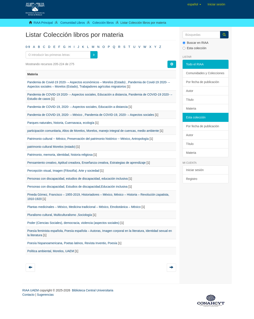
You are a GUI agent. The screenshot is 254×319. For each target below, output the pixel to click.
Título (190, 99)
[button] (194, 4)
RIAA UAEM (31, 290)
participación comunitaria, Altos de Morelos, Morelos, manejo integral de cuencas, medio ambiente (93, 130)
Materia (191, 108)
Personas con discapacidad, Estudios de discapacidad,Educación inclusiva (77, 186)
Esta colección (194, 48)
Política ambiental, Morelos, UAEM (50, 251)
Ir (94, 55)
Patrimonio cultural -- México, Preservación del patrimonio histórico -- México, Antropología (88, 138)
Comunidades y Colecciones (205, 73)
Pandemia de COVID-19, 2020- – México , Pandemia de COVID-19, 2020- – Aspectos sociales (90, 114)
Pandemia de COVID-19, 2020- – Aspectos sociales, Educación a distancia (77, 106)
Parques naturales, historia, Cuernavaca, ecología (61, 122)
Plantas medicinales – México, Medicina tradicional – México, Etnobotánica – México (84, 207)
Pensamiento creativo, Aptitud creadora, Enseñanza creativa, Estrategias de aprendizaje (86, 162)
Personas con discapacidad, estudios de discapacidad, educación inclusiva (77, 178)
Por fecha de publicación (202, 82)
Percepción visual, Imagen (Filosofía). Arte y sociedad (63, 170)
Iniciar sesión (195, 170)
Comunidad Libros (72, 22)
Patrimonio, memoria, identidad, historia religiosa (60, 154)
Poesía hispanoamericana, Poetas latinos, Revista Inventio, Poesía (72, 243)
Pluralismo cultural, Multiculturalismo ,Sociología (59, 215)
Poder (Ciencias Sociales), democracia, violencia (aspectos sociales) (73, 223)
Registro (191, 179)
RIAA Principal (43, 22)
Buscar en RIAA (195, 42)
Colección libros (103, 22)
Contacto (28, 294)
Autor (189, 91)
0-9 (28, 47)
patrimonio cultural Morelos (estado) (51, 146)
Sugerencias (45, 294)
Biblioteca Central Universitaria (92, 290)
